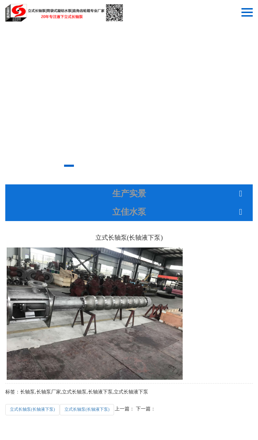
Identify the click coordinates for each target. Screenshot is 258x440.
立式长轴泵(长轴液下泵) (32, 409)
